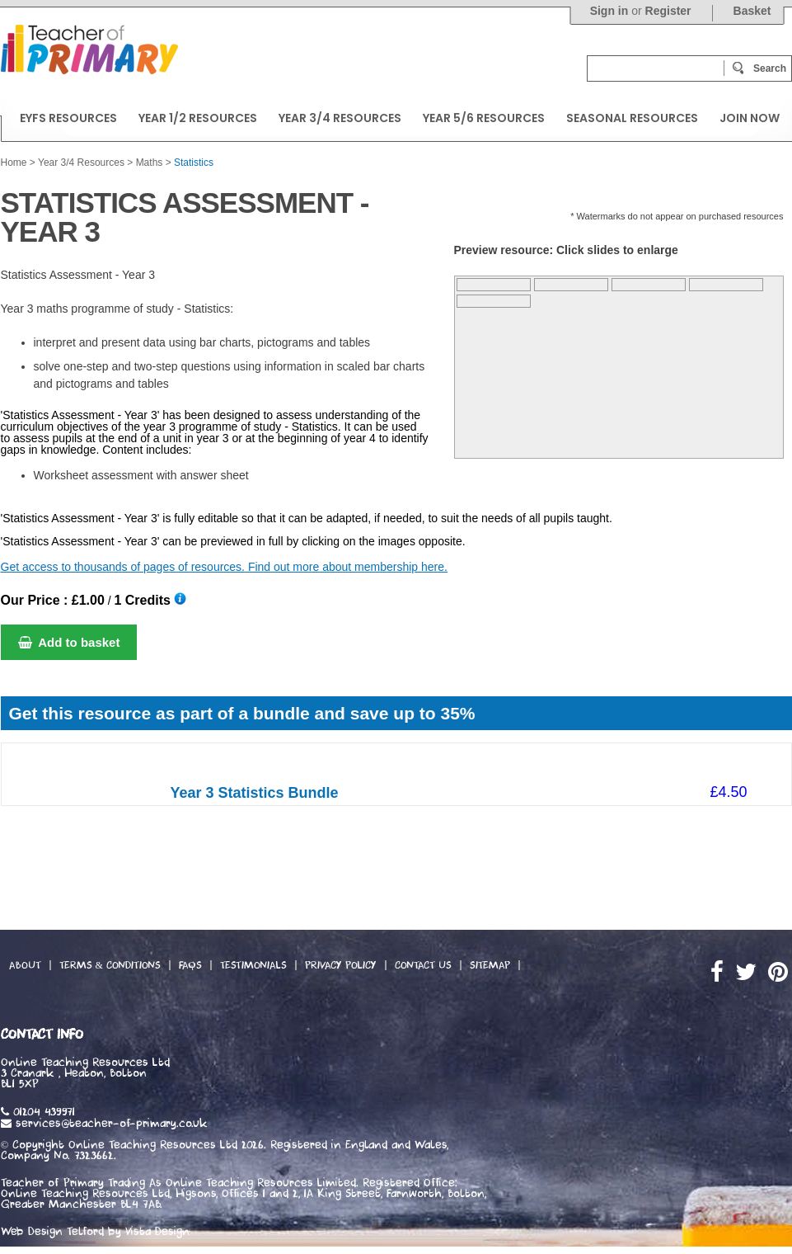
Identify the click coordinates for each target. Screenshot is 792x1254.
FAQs (190, 965)
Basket (752, 10)
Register (668, 10)
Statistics (193, 162)
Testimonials (253, 965)
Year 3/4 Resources (81, 162)
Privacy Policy (341, 965)
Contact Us (423, 965)
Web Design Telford (52, 1231)
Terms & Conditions (110, 965)
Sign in (609, 10)
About (25, 965)
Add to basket (69, 642)
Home (14, 162)
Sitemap (490, 965)
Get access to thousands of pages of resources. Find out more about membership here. (224, 566)
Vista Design (157, 1231)
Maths (149, 162)
